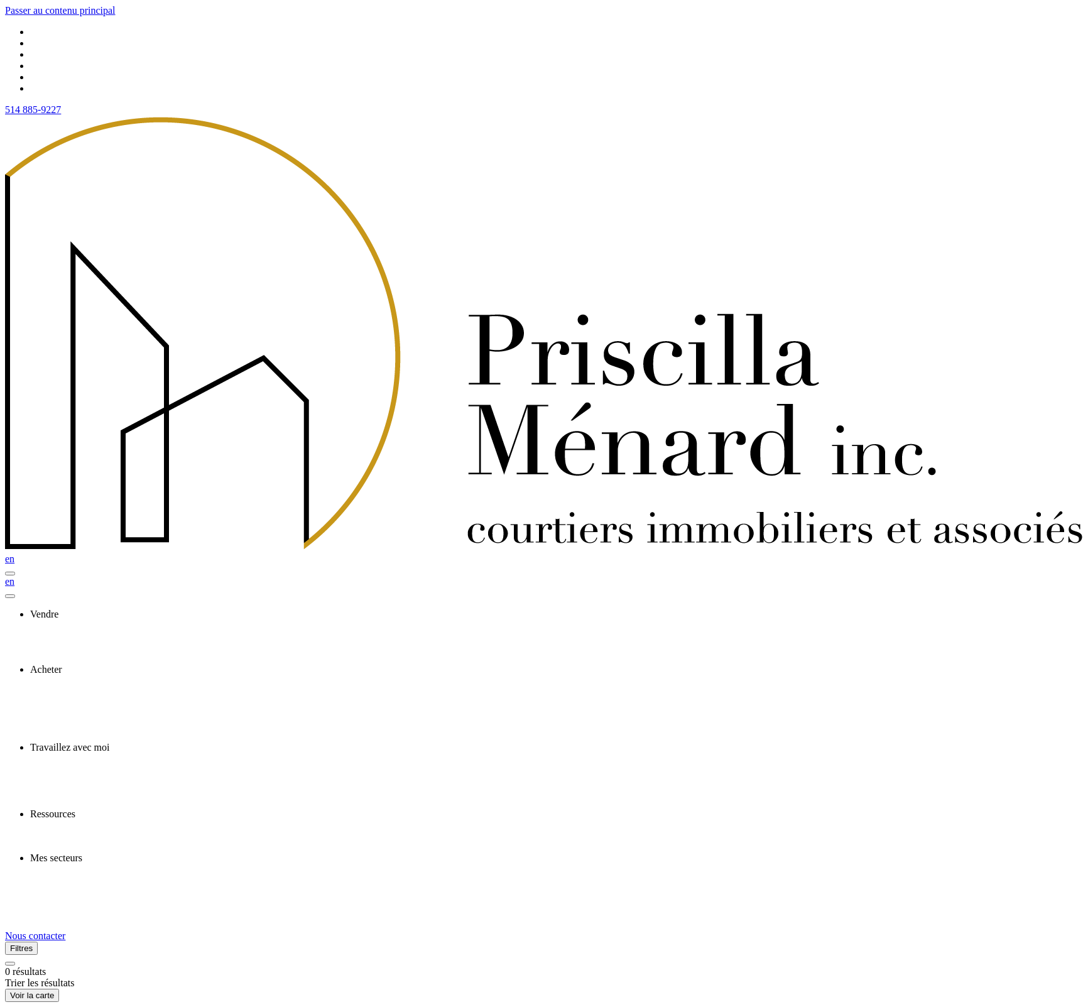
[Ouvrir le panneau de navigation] (10, 573)
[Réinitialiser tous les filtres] (10, 964)
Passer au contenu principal (60, 10)
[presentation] (554, 614)
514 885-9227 (33, 109)
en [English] (9, 558)
